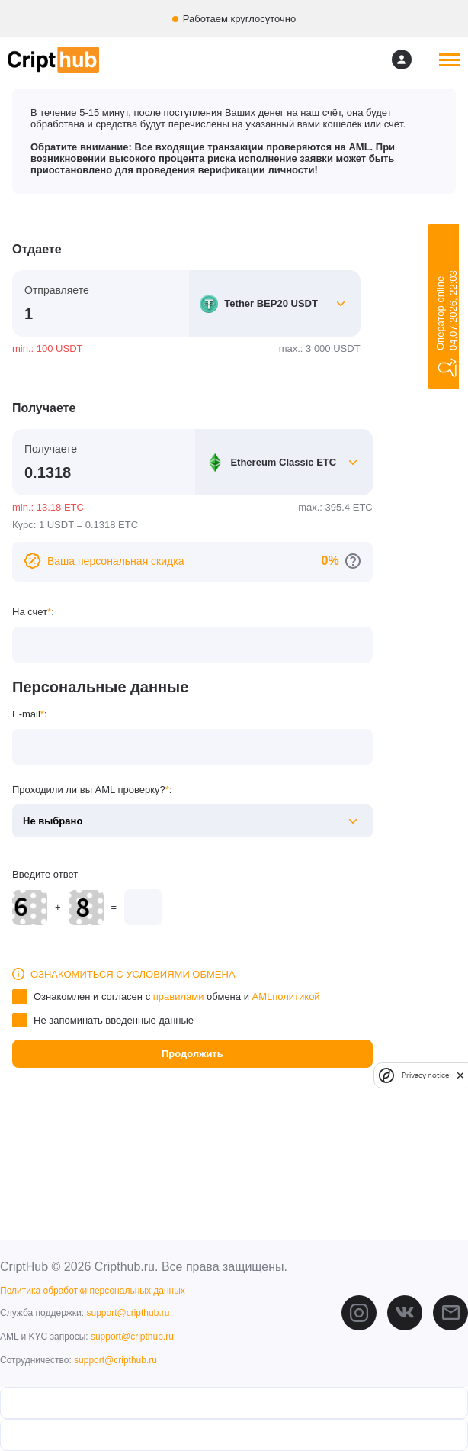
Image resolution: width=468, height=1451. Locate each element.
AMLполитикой (286, 996)
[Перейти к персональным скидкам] (353, 561)
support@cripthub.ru (127, 1313)
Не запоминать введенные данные (114, 1020)
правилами (178, 996)
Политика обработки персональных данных (92, 1290)
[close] (460, 1075)
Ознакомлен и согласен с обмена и (177, 996)
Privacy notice (425, 1075)
